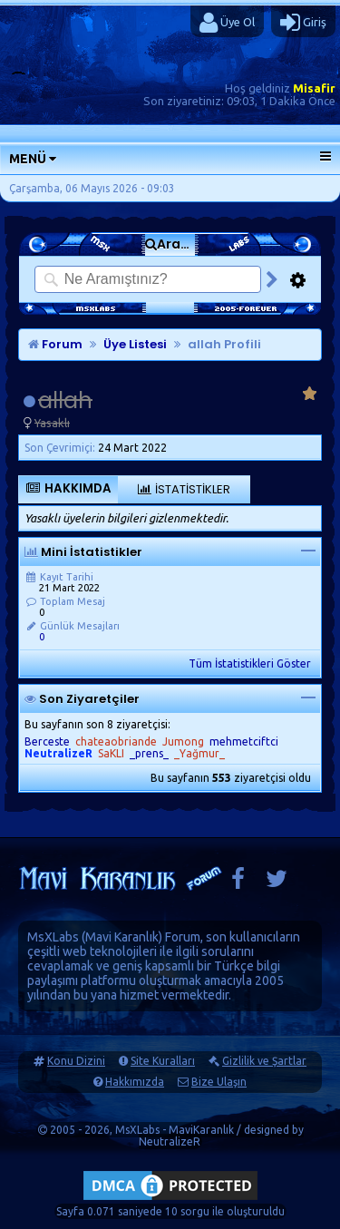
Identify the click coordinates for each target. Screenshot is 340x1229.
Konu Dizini (76, 1061)
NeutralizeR (169, 1141)
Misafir (314, 88)
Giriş (303, 22)
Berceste (47, 741)
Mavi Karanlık (122, 937)
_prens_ (149, 753)
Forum (55, 344)
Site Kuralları (163, 1061)
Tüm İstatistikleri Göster (250, 663)
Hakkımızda (134, 1082)
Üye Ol (227, 22)
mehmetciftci (243, 741)
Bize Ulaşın (219, 1082)
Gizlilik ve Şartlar (264, 1061)
